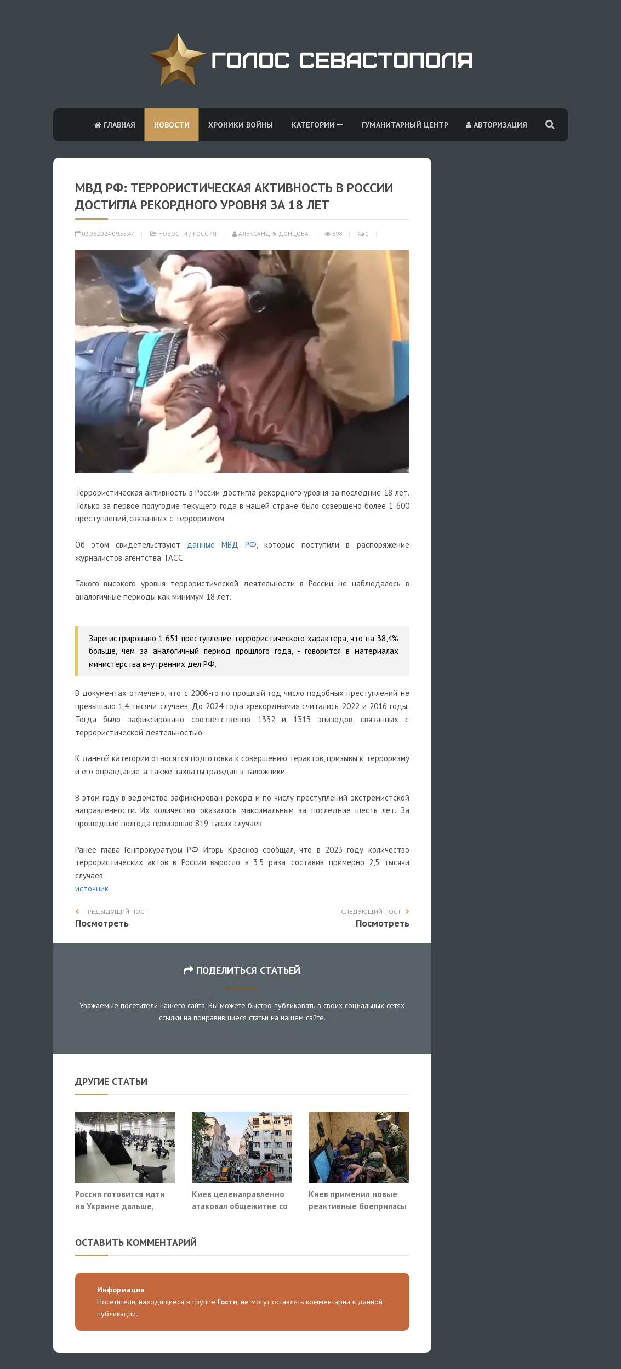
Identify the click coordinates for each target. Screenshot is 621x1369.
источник (92, 888)
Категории (317, 125)
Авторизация (496, 125)
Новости (172, 125)
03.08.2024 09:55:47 (104, 234)
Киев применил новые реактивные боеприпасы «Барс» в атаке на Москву (358, 1205)
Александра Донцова (270, 234)
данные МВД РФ (222, 544)
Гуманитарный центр (405, 125)
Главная (114, 125)
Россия (205, 234)
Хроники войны (240, 125)
